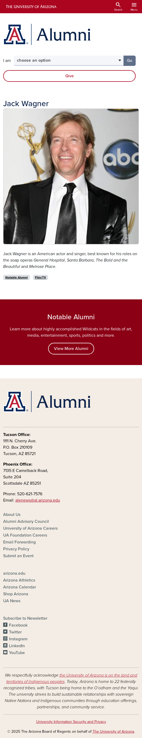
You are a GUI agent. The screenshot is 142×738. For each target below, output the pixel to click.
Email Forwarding (19, 542)
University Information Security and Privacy (71, 721)
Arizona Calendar (19, 587)
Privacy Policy (16, 549)
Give (69, 76)
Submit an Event (18, 556)
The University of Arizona (113, 731)
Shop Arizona (15, 594)
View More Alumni (71, 348)
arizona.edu (14, 573)
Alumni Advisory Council (26, 521)
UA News (11, 601)
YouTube (17, 652)
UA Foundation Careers (25, 535)
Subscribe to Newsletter (25, 618)
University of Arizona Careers (30, 528)
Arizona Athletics (19, 580)
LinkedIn (17, 646)
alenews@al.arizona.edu (37, 500)
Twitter (15, 632)
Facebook (18, 625)
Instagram (18, 639)
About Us (11, 514)
